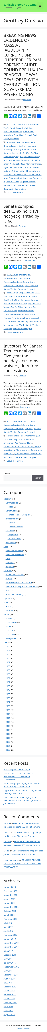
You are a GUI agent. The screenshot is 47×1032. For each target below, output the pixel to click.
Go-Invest (25, 300)
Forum (7, 823)
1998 (8, 666)
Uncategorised (10, 638)
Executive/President (13, 131)
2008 (9, 274)
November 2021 (11, 895)
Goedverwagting (11, 156)
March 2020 (9, 915)
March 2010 (9, 998)
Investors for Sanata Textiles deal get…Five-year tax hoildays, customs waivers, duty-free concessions (23, 358)
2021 (8, 746)
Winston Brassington (22, 328)
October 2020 (10, 911)
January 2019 (10, 939)
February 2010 (10, 1002)
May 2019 (8, 927)
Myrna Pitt (8, 167)
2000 (8, 674)
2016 (8, 738)
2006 (8, 698)
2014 (8, 730)
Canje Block (13, 534)
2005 (8, 694)
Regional (10, 566)
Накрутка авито (11, 860)
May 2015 (8, 970)
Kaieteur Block (14, 538)
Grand (8, 606)
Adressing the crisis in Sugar (17, 769)
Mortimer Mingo (33, 163)
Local (8, 558)
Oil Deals (10, 530)
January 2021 (10, 903)
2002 (8, 682)
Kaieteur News (10, 310)
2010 (14, 124)
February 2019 (10, 935)
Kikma (6, 832)
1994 (8, 650)
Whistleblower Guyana (20, 5)
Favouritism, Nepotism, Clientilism (22, 586)
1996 (8, 658)
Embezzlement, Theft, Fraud (17, 278)
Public (8, 626)
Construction (12, 510)
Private (9, 618)
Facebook (16, 153)
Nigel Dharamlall (11, 178)
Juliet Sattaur (19, 163)
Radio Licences (16, 526)
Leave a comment (15, 192)
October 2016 (10, 954)
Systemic (14, 138)
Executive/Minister (24, 128)
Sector (7, 614)
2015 (8, 734)
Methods (8, 570)
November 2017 (11, 946)
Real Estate (11, 542)
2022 (8, 750)
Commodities (12, 502)
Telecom (11, 522)
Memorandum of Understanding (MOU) (22, 446)
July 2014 (8, 982)
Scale (6, 602)
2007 (9, 124)
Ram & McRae (12, 181)
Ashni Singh (30, 142)
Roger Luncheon (27, 181)
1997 (8, 662)
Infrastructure (12, 518)
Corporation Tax (26, 292)
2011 (8, 718)
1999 (8, 670)
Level (6, 546)
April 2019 (8, 931)
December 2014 (11, 974)
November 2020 (11, 907)
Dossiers (8, 498)
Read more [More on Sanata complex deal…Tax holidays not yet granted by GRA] (30, 260)
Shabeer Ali (23, 185)
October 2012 (10, 986)
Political (28, 135)
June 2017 (8, 950)
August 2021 (9, 899)
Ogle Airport (26, 178)
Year (6, 642)
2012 (8, 722)
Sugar (10, 506)
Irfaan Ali (8, 163)
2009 (8, 710)
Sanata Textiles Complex (15, 289)
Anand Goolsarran (15, 142)
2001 (8, 678)
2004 (8, 690)
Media (6, 850)
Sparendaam (21, 189)
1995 (8, 654)
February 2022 (10, 891)
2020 (8, 742)
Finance (7, 841)
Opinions (8, 598)
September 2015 (11, 966)
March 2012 (9, 990)
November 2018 (11, 942)
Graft (27, 285)
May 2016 (8, 958)
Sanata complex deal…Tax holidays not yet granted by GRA (21, 213)
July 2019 (8, 923)
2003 (8, 686)
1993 (8, 646)
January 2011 (10, 994)
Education (12, 622)
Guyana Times (34, 303)
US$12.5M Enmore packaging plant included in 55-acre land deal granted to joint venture (22, 800)
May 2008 (8, 1010)
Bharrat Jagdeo (11, 146)
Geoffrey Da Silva (30, 153)
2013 (8, 726)
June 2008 (8, 1006)
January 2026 (10, 887)
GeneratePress (23, 1028)
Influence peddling (14, 594)
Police (10, 630)
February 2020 (10, 919)
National (29, 428)
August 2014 (9, 978)
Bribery (21, 124)
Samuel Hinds (10, 185)
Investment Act (11, 442)
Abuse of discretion (21, 274)
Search (7, 473)
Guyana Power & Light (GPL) (26, 160)
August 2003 (9, 1014)
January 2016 (10, 962)
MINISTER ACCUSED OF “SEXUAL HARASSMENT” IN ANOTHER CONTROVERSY (19, 776)
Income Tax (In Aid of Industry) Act (20, 307)
